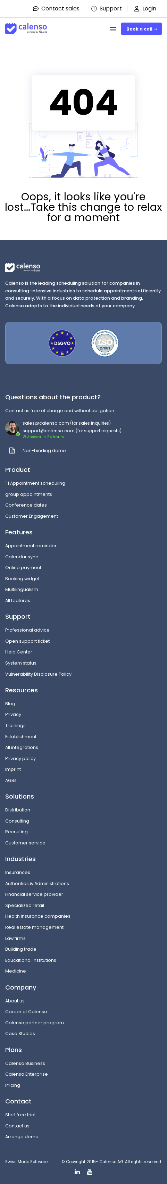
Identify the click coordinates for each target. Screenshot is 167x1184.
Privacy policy (20, 758)
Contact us (17, 1126)
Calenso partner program (34, 1023)
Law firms (15, 938)
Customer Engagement (31, 516)
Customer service (25, 843)
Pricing (12, 1085)
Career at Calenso (26, 1012)
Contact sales (56, 8)
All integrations (21, 747)
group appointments (28, 494)
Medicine (15, 971)
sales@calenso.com (46, 423)
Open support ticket (27, 641)
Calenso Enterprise (26, 1074)
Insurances (17, 872)
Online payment (23, 567)
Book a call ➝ (141, 29)
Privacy (13, 714)
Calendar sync (21, 557)
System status (20, 663)
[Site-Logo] (26, 26)
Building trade (20, 949)
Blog (10, 704)
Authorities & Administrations (37, 883)
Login (144, 8)
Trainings (15, 725)
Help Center (18, 652)
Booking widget (22, 579)
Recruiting (16, 832)
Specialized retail (24, 905)
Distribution (17, 810)
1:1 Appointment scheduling (35, 483)
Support (106, 8)
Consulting (17, 821)
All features (17, 600)
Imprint (13, 769)
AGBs (11, 780)
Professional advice (27, 630)
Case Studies (20, 1033)
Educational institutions (30, 960)
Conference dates (26, 505)
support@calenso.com (49, 431)
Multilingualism (21, 589)
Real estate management (34, 927)
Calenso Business (25, 1063)
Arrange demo (22, 1137)
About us (15, 1001)
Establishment (20, 737)
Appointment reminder (31, 546)
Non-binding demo (44, 450)
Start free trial (20, 1115)
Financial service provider (34, 894)
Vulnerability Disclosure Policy (38, 674)
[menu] (113, 29)
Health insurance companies (37, 916)
